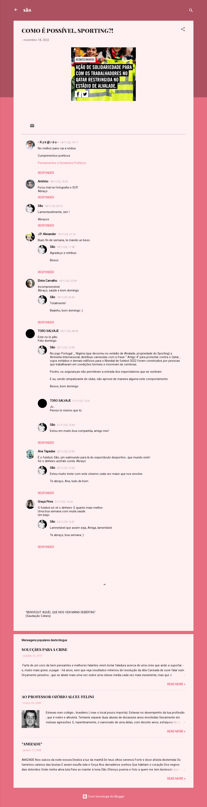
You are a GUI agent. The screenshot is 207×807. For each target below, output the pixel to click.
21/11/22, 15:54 (66, 424)
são (27, 9)
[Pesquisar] (191, 11)
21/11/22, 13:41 (81, 400)
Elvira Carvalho (47, 281)
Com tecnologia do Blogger (103, 796)
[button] (183, 30)
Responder (46, 172)
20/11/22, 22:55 (66, 451)
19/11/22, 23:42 (66, 297)
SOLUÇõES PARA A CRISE (44, 649)
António (43, 181)
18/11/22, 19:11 (69, 142)
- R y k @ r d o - (48, 142)
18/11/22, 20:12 (53, 206)
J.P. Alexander (47, 234)
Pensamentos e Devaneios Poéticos (62, 163)
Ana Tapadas (46, 451)
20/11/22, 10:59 (66, 347)
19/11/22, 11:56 (66, 246)
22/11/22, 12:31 (66, 521)
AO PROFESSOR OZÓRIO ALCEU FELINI (58, 696)
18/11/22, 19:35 (59, 181)
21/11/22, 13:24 (64, 501)
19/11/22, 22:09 (68, 280)
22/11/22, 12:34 (66, 467)
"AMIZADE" (32, 744)
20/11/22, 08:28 (69, 331)
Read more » (176, 684)
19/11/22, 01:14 (66, 234)
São (40, 206)
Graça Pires (45, 501)
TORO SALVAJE (48, 331)
